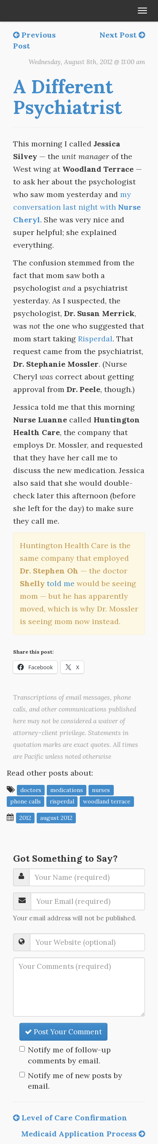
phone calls (25, 801)
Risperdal (95, 338)
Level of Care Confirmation (70, 1117)
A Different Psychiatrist (67, 97)
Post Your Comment (63, 1031)
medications (66, 790)
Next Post (122, 35)
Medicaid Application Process (83, 1134)
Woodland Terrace (106, 801)
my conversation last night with (77, 206)
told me (61, 583)
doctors (30, 790)
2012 (25, 818)
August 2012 (56, 818)
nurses (101, 790)
